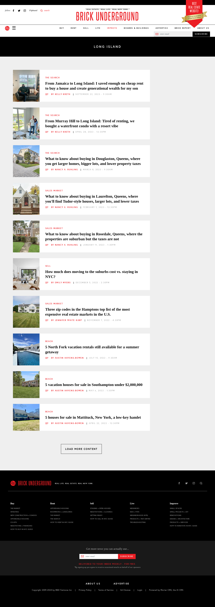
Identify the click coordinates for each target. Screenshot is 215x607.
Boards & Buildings (136, 28)
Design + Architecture (180, 519)
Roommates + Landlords (61, 512)
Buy (62, 28)
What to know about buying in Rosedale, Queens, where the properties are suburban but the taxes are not (94, 236)
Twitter (19, 10)
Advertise (162, 28)
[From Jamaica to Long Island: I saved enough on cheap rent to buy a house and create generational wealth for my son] (26, 83)
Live (98, 28)
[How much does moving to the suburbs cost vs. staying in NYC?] (26, 271)
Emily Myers (63, 282)
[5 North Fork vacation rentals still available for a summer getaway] (26, 347)
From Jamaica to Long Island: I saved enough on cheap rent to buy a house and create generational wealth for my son (94, 85)
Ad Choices (125, 590)
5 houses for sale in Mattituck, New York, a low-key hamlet (93, 417)
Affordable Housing (19, 519)
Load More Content (81, 449)
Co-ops (13, 522)
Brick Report (183, 28)
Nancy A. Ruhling (67, 169)
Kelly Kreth (63, 94)
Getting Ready (96, 515)
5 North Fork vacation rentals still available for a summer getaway (92, 349)
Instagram (25, 10)
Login (139, 590)
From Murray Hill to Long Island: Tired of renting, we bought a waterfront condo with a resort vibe (89, 123)
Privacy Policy (85, 590)
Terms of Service (105, 590)
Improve (174, 503)
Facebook (13, 10)
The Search (52, 77)
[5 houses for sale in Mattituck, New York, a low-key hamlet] (26, 417)
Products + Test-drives (140, 519)
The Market (15, 508)
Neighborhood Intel (139, 515)
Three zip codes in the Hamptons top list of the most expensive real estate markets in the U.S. (87, 311)
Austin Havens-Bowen (70, 358)
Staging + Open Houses (100, 508)
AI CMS (179, 590)
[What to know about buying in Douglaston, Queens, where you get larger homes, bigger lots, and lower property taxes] (26, 158)
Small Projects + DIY (179, 512)
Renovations (175, 515)
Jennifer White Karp (69, 320)
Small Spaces (176, 508)
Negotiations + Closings (101, 512)
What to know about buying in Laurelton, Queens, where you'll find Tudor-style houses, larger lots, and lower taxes (92, 198)
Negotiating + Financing (21, 526)
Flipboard (33, 10)
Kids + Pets (134, 512)
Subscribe (126, 556)
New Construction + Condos (23, 515)
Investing (14, 512)
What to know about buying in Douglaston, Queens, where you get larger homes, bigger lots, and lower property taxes (93, 161)
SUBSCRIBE (201, 34)
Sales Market (54, 190)
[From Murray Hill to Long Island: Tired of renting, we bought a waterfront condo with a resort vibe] (26, 121)
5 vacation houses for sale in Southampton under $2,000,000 (94, 385)
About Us (203, 28)
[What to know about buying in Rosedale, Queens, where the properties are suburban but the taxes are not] (26, 234)
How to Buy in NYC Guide (21, 529)
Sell (86, 28)
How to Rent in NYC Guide (61, 522)
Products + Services (179, 522)
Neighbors (134, 508)
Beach (49, 341)
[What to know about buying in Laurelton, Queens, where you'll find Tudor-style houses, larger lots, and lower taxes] (26, 196)
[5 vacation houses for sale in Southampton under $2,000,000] (26, 384)
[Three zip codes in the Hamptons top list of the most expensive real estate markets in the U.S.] (26, 309)
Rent (74, 28)
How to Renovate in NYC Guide (183, 526)
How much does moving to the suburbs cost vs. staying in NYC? (91, 274)
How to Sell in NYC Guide (101, 519)
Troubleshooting (138, 522)
